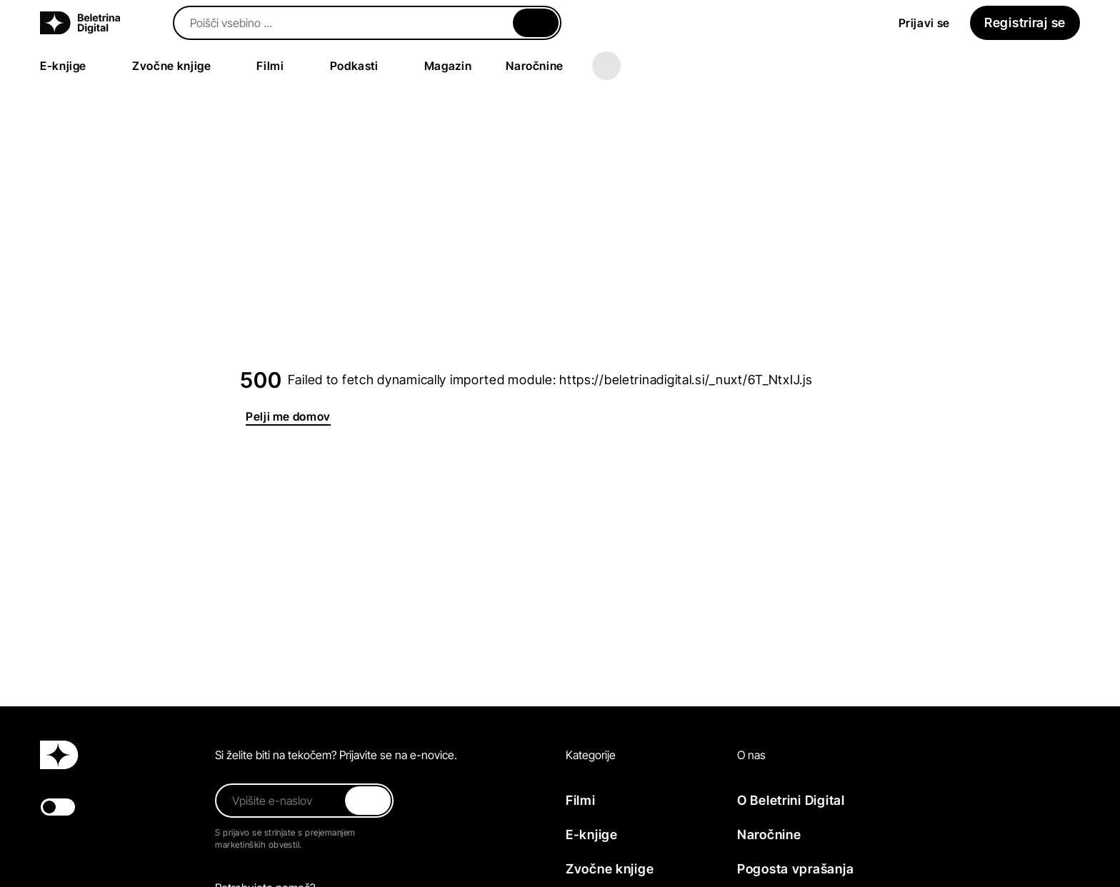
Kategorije (591, 755)
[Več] (606, 65)
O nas (751, 755)
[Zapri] (536, 23)
